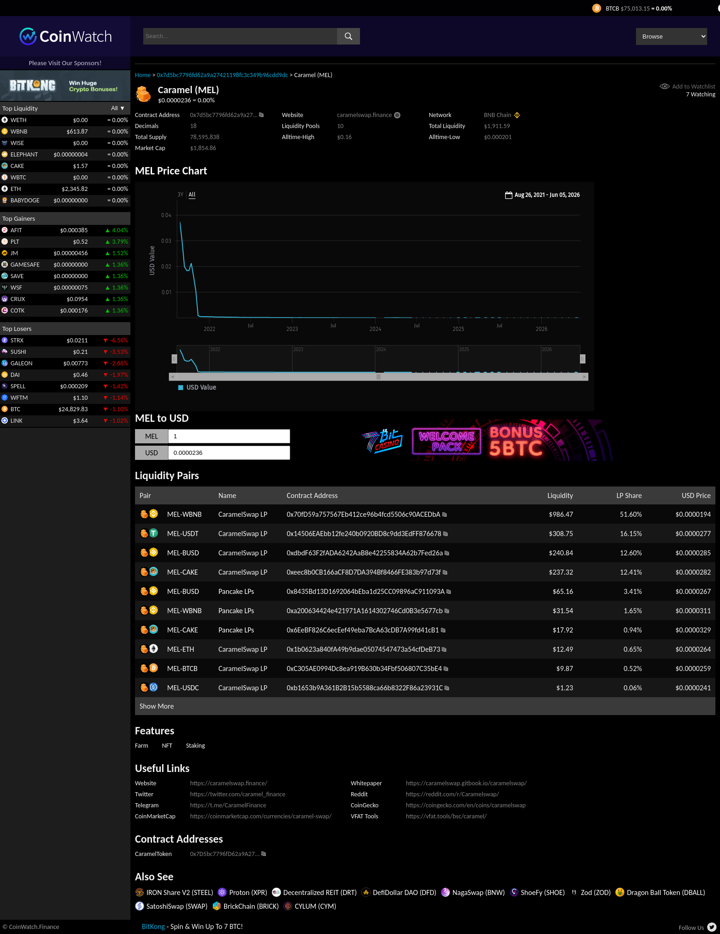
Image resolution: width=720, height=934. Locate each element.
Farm (141, 745)
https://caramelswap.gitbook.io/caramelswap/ (466, 783)
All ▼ (118, 108)
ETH (16, 189)
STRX (17, 340)
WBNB (19, 131)
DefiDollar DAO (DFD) (404, 892)
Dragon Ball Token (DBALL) (666, 892)
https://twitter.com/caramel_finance (237, 794)
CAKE (17, 166)
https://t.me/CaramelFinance (228, 805)
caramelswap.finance (364, 115)
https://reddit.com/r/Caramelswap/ (452, 794)
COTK (17, 310)
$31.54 (562, 610)
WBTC (18, 177)
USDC (190, 687)
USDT (190, 533)
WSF (16, 287)
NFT (167, 745)
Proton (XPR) (248, 892)
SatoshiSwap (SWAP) (177, 906)
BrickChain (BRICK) (251, 906)
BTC (15, 409)
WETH (19, 120)
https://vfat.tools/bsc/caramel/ (446, 816)
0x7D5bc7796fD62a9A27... (224, 854)
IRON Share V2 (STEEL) (179, 892)
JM (14, 253)
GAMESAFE (25, 264)
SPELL (18, 386)
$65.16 (562, 591)
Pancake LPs (236, 591)
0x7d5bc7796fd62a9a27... (224, 115)
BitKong (153, 926)
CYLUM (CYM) (315, 906)
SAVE (17, 276)
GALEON (22, 363)
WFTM (19, 398)
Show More (157, 706)
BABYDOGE (25, 200)
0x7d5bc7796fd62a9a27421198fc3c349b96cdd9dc (222, 75)
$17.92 (562, 630)
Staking (195, 745)
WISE (17, 143)
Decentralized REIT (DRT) (320, 892)
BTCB (189, 668)
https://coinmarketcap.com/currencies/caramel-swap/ (261, 816)
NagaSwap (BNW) (478, 892)
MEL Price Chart (171, 170)
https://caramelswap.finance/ (228, 783)
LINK (16, 421)
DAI (15, 375)
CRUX (18, 299)
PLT (15, 242)
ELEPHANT (24, 154)
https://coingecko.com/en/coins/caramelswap (466, 805)
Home (143, 75)
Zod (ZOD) (596, 892)
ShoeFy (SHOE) (543, 892)
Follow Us (691, 928)
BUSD (190, 552)
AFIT (16, 230)
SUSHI (18, 352)
